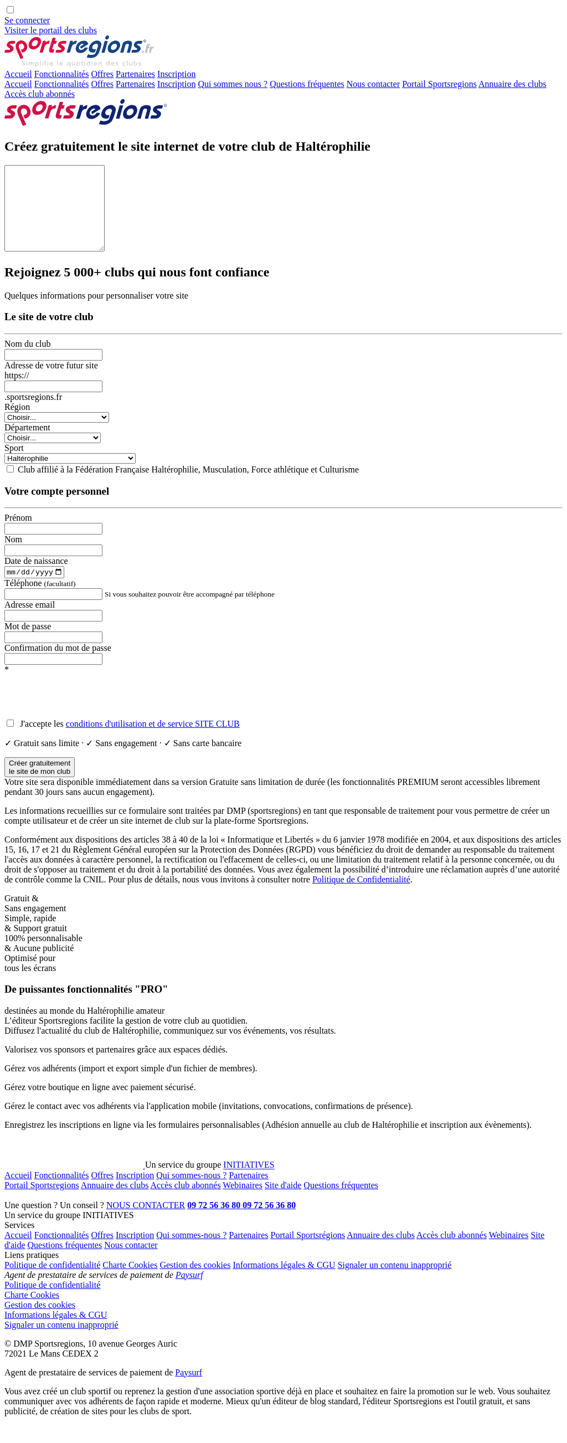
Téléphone (40, 600)
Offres (102, 74)
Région (17, 423)
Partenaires (135, 74)
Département (27, 444)
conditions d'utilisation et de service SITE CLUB (153, 741)
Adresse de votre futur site (51, 382)
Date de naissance (36, 577)
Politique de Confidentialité (361, 897)
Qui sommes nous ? (232, 84)
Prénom (18, 534)
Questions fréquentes (307, 84)
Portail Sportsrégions (308, 1252)
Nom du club (27, 360)
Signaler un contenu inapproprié (395, 1282)
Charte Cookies (129, 1282)
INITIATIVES (248, 1183)
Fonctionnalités (61, 74)
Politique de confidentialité (52, 1282)
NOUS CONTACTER (145, 1223)
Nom (13, 556)
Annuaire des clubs (512, 84)
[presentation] (88, 714)
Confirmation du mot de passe (57, 665)
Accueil (18, 74)
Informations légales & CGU (284, 1282)
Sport (14, 464)
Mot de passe (27, 644)
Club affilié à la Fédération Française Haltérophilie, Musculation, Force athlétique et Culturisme (188, 486)
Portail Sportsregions (439, 84)
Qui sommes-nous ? (191, 1193)
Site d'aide (283, 1203)
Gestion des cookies (194, 1282)
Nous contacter (373, 84)
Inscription (176, 84)
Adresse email (29, 622)
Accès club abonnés (39, 94)
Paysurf (189, 1292)
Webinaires (242, 1203)
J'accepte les (129, 741)
